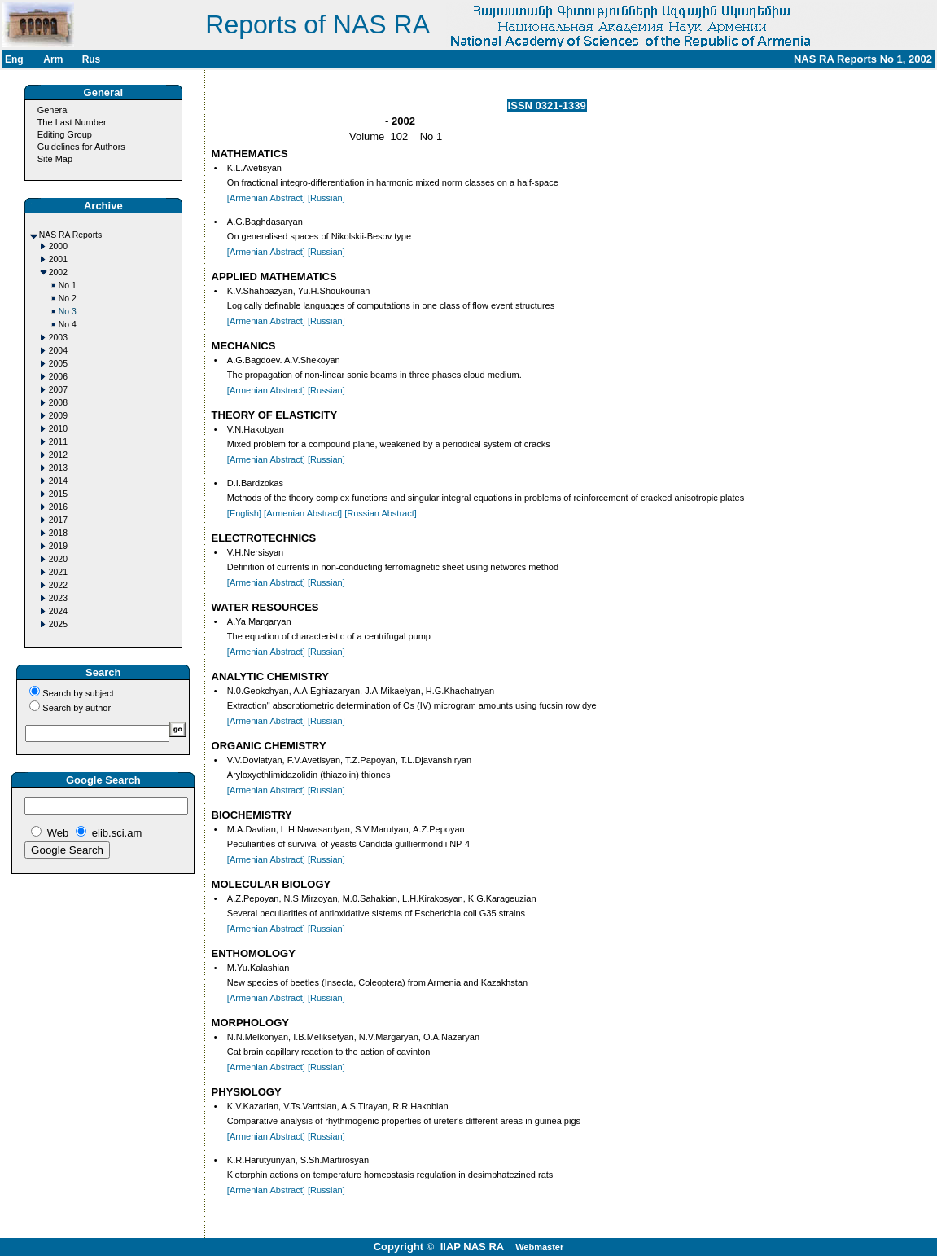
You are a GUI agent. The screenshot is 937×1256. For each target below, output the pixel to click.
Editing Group (64, 134)
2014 (58, 480)
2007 (58, 389)
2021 (58, 572)
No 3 (68, 311)
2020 (58, 559)
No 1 (68, 285)
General (53, 110)
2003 (58, 337)
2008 (58, 402)
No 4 (68, 324)
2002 (58, 272)
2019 (58, 546)
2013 (58, 467)
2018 (58, 533)
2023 (58, 598)
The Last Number (72, 122)
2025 (58, 624)
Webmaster (539, 1247)
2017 (58, 520)
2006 (58, 376)
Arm (53, 59)
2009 (58, 415)
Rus (91, 59)
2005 (58, 363)
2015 (58, 494)
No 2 (68, 298)
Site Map (54, 159)
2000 (58, 246)
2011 (58, 441)
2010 (58, 428)
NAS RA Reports (70, 235)
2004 (58, 350)
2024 (58, 611)
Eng (14, 59)
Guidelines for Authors (81, 147)
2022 (58, 585)
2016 (58, 507)
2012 (58, 454)
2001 (58, 259)
